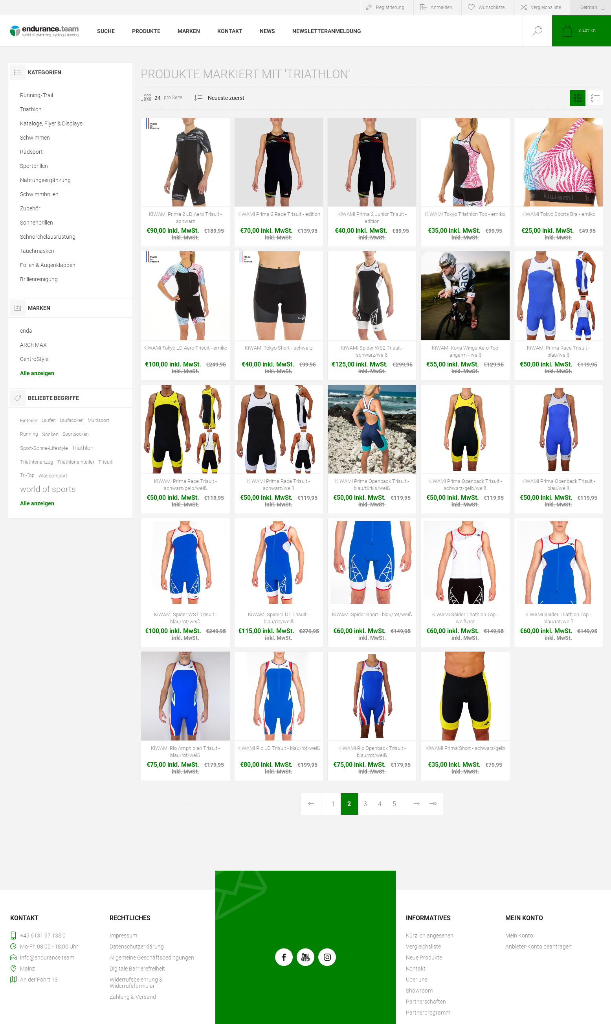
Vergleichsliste (546, 7)
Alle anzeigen (37, 373)
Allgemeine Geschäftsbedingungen (152, 957)
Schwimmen (35, 137)
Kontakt (416, 968)
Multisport (98, 420)
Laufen (49, 420)
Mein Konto (519, 935)
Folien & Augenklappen (47, 265)
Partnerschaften (426, 1001)
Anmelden (441, 7)
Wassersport (53, 476)
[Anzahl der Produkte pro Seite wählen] (152, 98)
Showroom (419, 990)
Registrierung (390, 7)
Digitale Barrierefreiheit (137, 968)
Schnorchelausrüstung (47, 237)
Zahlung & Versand (133, 997)
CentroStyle (34, 359)
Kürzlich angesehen (429, 935)
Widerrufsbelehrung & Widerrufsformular (136, 982)
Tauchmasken (37, 251)
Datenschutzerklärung (137, 946)
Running (29, 434)
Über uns (417, 979)
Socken (50, 434)
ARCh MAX (33, 345)
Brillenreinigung (39, 279)
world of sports (48, 489)
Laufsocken (72, 420)
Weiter (416, 804)
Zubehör (30, 208)
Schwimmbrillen (39, 194)
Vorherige (311, 804)
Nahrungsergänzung (45, 180)
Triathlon (31, 109)
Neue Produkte (424, 957)
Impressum (123, 935)
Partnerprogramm (428, 1012)
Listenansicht (595, 98)
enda (26, 331)
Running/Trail (36, 95)
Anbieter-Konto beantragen (538, 946)
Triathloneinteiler (75, 462)
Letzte (432, 804)
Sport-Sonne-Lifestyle (44, 448)
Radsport (31, 152)
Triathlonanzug (36, 462)
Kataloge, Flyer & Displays (51, 123)
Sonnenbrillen (36, 222)
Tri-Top (27, 475)
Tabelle (577, 98)
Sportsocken (75, 434)
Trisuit (105, 462)
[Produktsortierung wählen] (231, 98)
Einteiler (29, 421)
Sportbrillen (34, 166)
